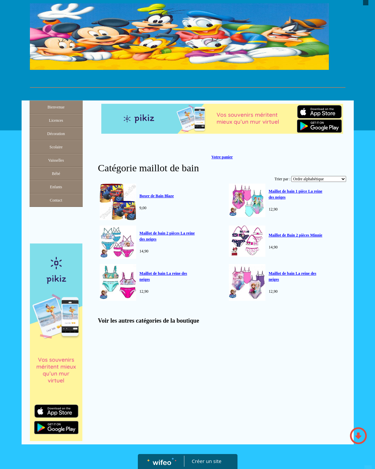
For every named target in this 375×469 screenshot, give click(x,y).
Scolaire (55, 147)
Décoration (56, 133)
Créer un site (206, 461)
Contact (56, 200)
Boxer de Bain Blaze (157, 196)
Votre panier (222, 157)
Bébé (56, 173)
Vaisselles (56, 160)
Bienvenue (55, 107)
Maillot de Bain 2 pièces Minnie (296, 235)
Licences (56, 120)
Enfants (56, 187)
